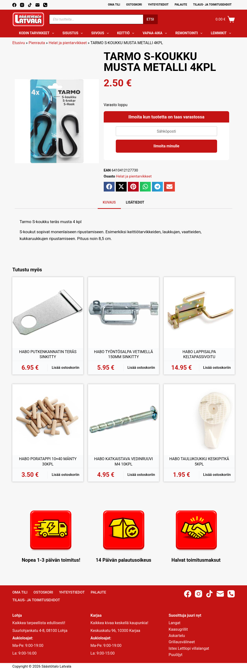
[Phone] (45, 5)
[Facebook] (14, 5)
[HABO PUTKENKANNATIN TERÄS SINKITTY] (47, 312)
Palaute (181, 4)
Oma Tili (114, 4)
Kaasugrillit (178, 629)
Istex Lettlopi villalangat (189, 648)
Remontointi (189, 33)
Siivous (100, 33)
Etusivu (18, 43)
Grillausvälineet (182, 642)
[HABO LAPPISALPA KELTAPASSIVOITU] (199, 312)
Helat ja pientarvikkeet (68, 43)
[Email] (37, 5)
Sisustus (73, 33)
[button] (109, 186)
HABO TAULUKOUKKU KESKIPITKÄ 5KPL (199, 461)
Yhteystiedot (158, 4)
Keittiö (126, 33)
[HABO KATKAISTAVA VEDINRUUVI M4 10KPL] (123, 419)
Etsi (150, 19)
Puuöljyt (175, 654)
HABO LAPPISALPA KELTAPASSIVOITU (199, 354)
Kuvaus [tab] (109, 202)
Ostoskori (134, 4)
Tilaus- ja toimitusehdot (212, 4)
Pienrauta (37, 43)
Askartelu (177, 635)
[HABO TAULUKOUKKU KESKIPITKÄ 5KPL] (199, 419)
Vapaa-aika (156, 33)
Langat (174, 623)
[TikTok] (30, 5)
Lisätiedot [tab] (135, 202)
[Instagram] (22, 5)
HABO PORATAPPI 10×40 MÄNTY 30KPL (48, 461)
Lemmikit (222, 33)
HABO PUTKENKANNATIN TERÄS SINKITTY (47, 354)
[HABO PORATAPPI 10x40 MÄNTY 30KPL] (47, 419)
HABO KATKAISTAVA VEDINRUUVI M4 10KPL (123, 461)
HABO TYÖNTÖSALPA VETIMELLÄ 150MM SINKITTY (123, 354)
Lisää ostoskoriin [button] (65, 367)
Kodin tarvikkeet (37, 33)
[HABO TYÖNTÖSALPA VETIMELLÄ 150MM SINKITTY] (123, 312)
